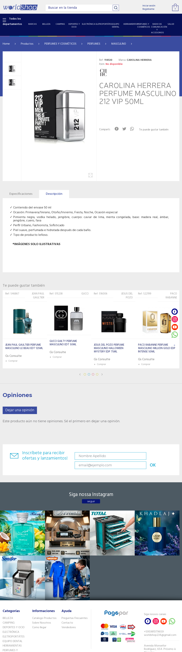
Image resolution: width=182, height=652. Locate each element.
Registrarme (148, 9)
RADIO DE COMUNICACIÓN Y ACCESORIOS (14, 596)
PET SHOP (9, 622)
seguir (91, 493)
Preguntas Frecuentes (74, 551)
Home (6, 44)
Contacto (67, 556)
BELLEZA (8, 551)
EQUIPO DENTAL (12, 574)
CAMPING (9, 556)
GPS (5, 618)
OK (169, 456)
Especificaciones (20, 194)
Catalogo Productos (44, 551)
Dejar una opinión (19, 410)
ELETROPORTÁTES (14, 569)
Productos (27, 44)
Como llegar (39, 560)
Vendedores (68, 560)
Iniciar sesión (149, 6)
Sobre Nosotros (41, 556)
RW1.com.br (103, 648)
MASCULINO (118, 44)
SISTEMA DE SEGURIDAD (10, 611)
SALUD (7, 604)
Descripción (54, 194)
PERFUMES (93, 44)
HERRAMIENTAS (12, 578)
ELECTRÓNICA (11, 565)
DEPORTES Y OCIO (14, 560)
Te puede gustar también (157, 130)
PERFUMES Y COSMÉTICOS (60, 44)
